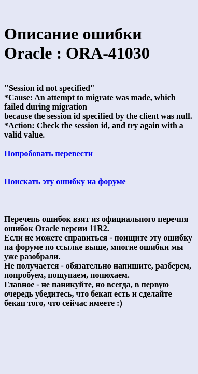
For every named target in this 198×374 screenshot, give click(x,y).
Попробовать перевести (48, 153)
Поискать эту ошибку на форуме (65, 181)
